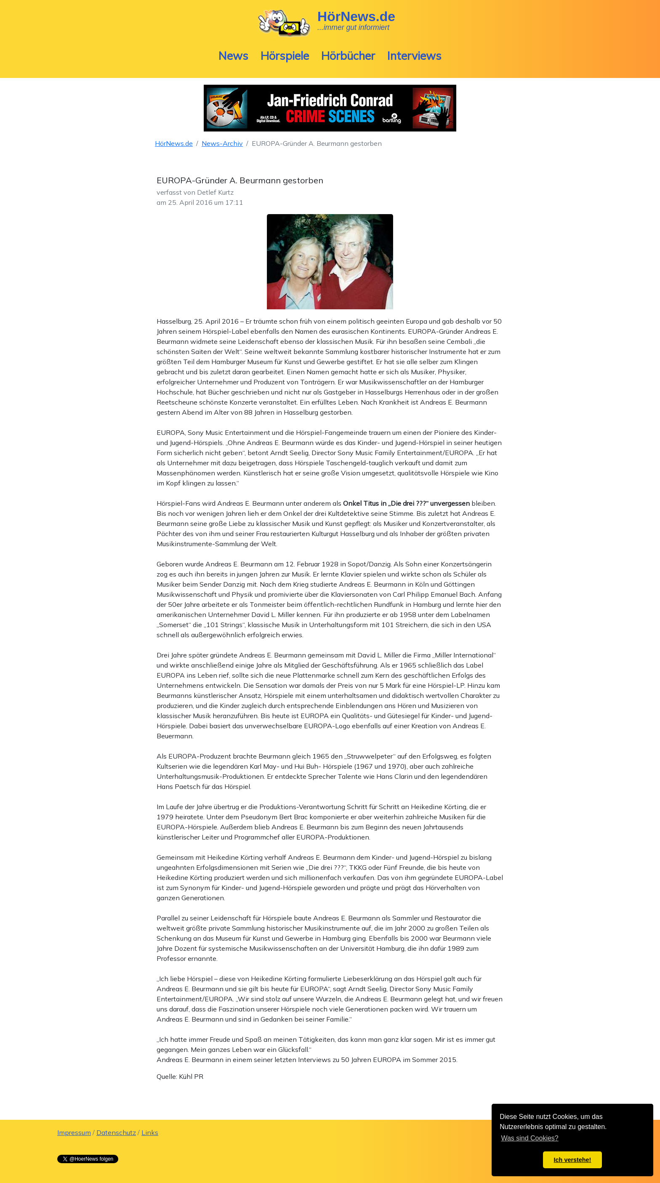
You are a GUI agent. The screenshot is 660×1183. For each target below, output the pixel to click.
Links (149, 1132)
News (233, 55)
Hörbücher (348, 55)
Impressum (74, 1132)
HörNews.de (174, 143)
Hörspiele (285, 55)
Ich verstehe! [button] (572, 1159)
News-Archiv (222, 143)
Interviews (414, 55)
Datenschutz (116, 1132)
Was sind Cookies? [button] (529, 1138)
